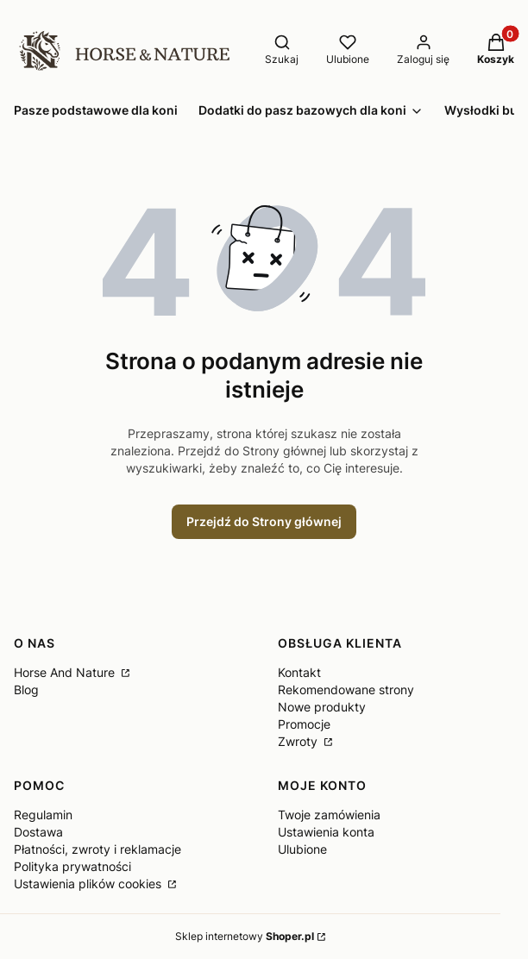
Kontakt (299, 672)
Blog (26, 689)
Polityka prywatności (72, 866)
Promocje (304, 724)
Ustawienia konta (326, 831)
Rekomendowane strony (346, 689)
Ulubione (302, 849)
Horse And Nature (66, 672)
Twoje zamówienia (329, 814)
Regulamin (43, 814)
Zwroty (299, 741)
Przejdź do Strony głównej (264, 521)
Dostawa (38, 831)
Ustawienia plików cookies (89, 883)
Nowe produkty (322, 706)
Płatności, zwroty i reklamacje (97, 849)
